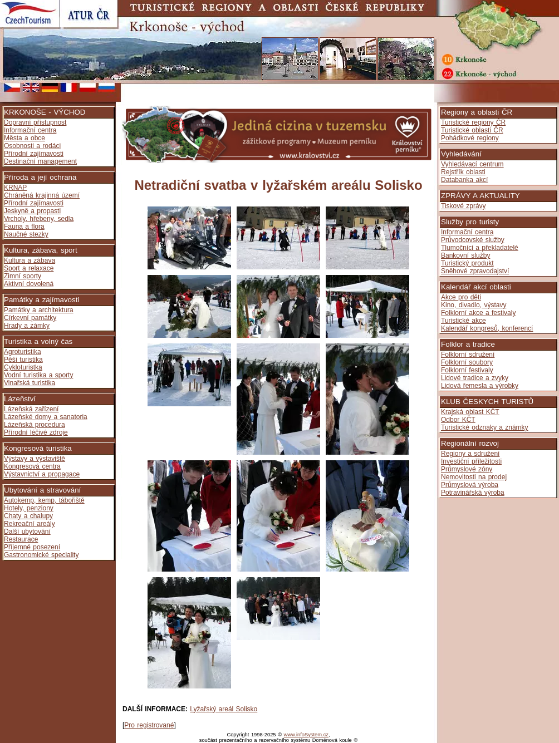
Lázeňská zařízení (31, 409)
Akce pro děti (461, 297)
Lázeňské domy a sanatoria (45, 417)
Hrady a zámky (27, 325)
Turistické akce (463, 320)
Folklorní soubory (467, 362)
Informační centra (30, 130)
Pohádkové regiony (470, 138)
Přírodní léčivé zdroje (36, 432)
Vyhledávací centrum (472, 164)
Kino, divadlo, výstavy (473, 305)
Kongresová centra (32, 466)
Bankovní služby (465, 255)
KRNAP (15, 187)
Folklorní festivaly (467, 370)
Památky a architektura (38, 310)
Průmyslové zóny (466, 469)
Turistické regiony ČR (473, 122)
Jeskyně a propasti (32, 211)
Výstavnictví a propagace (42, 474)
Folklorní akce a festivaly (478, 313)
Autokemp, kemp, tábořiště (44, 500)
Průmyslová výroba (469, 485)
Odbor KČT (458, 420)
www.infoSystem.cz (306, 734)
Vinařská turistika (29, 383)
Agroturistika (22, 352)
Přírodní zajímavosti (33, 154)
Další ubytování (27, 531)
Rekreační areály (29, 524)
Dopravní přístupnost (35, 122)
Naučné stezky (26, 234)
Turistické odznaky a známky (484, 427)
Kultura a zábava (29, 260)
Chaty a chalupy (28, 516)
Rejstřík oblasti (463, 172)
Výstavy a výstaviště (34, 458)
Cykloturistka (23, 367)
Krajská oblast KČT (470, 412)
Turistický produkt (467, 263)
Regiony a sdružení (470, 453)
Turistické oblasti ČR (472, 130)
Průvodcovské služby (472, 240)
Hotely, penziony (28, 508)
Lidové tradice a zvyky (474, 378)
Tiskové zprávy (463, 206)
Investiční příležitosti (471, 461)
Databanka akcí (464, 180)
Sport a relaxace (28, 268)
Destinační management (40, 161)
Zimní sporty (22, 276)
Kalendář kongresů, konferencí (487, 328)
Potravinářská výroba (472, 492)
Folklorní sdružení (467, 354)
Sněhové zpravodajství (475, 271)
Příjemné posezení (32, 547)
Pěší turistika (23, 359)
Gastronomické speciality (41, 555)
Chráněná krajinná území (42, 195)
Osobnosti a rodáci (32, 146)
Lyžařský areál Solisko (223, 709)
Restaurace (21, 539)
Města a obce (24, 138)
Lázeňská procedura (34, 425)
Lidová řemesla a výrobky (479, 386)
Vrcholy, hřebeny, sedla (38, 219)
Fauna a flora (24, 226)
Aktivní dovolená (28, 284)
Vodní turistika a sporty (38, 375)
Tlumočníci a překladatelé (479, 248)
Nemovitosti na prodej (474, 477)
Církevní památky (30, 318)
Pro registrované (149, 725)
